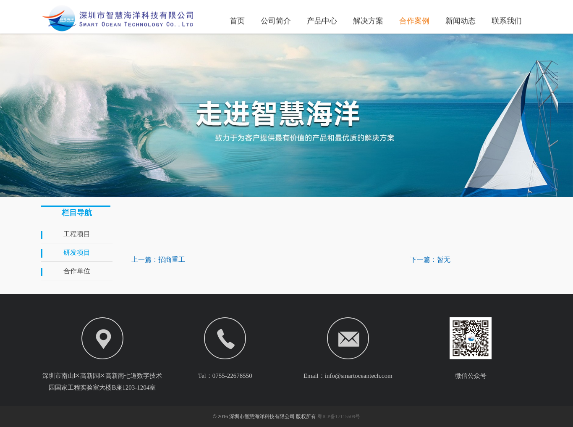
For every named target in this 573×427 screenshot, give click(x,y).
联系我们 (507, 20)
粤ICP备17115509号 (338, 416)
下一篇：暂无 (430, 259)
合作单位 (76, 270)
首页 (237, 20)
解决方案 (368, 20)
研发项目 (76, 252)
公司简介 (276, 20)
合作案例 (414, 20)
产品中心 (322, 20)
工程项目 (76, 233)
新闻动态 (460, 20)
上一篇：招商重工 (158, 259)
